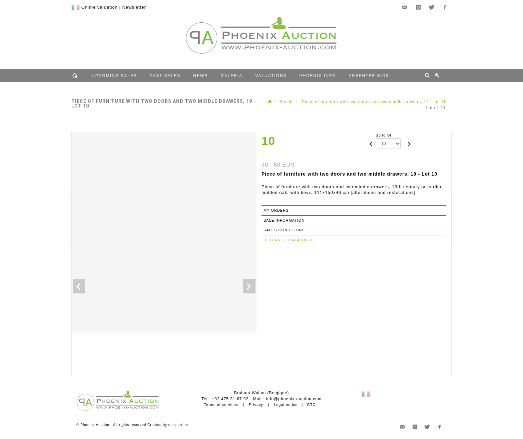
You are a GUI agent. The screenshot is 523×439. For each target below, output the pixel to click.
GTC (311, 405)
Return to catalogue (289, 240)
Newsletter (134, 7)
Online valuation (99, 7)
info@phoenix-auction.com (294, 399)
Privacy (256, 405)
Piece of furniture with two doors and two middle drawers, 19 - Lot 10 (374, 101)
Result (286, 101)
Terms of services (221, 405)
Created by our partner (167, 425)
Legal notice (286, 405)
